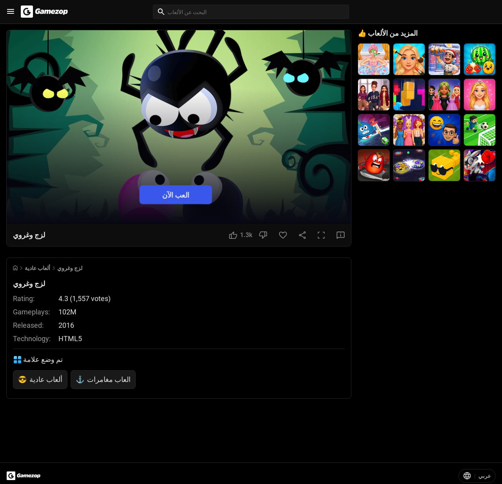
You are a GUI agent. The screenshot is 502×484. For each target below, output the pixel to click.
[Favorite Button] (283, 235)
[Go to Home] (15, 267)
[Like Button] (240, 235)
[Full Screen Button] (321, 235)
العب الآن (175, 194)
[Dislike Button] (263, 235)
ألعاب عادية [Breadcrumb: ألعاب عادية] (37, 268)
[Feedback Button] (341, 235)
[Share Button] (302, 235)
